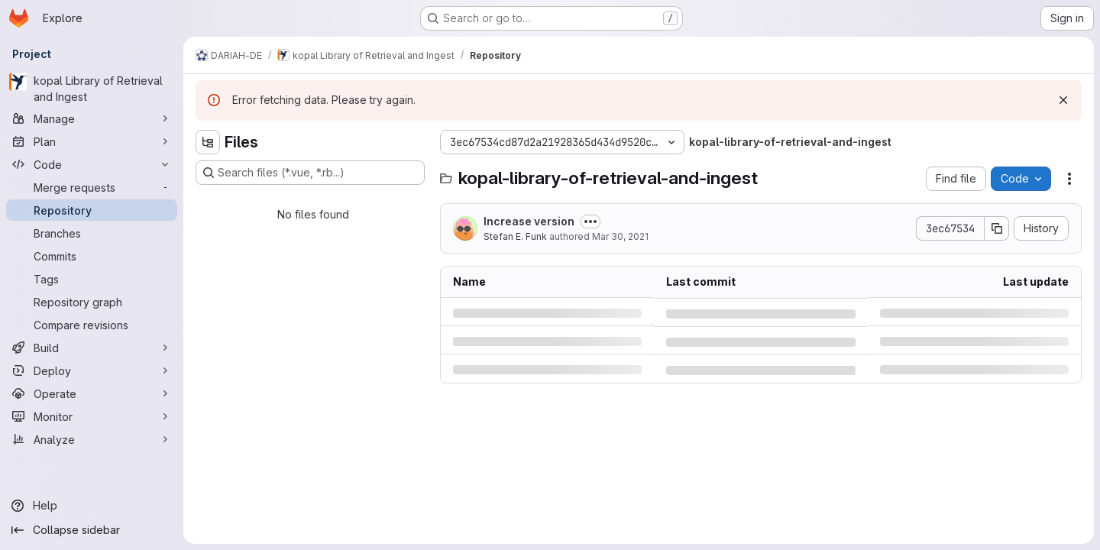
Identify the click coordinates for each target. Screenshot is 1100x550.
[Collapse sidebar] (91, 530)
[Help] (91, 505)
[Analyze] (91, 439)
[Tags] (91, 279)
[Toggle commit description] (590, 221)
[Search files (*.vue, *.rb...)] (310, 172)
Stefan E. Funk (515, 236)
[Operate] (91, 393)
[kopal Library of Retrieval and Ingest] (91, 88)
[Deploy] (91, 370)
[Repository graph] (91, 301)
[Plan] (91, 141)
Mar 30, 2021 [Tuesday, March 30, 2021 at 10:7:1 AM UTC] (620, 236)
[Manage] (91, 118)
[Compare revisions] (91, 324)
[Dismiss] (1063, 100)
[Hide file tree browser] (208, 142)
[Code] (91, 164)
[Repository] (91, 210)
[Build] (91, 347)
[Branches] (91, 233)
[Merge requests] (91, 187)
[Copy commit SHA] (997, 228)
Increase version (529, 221)
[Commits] (91, 256)
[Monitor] (91, 416)
